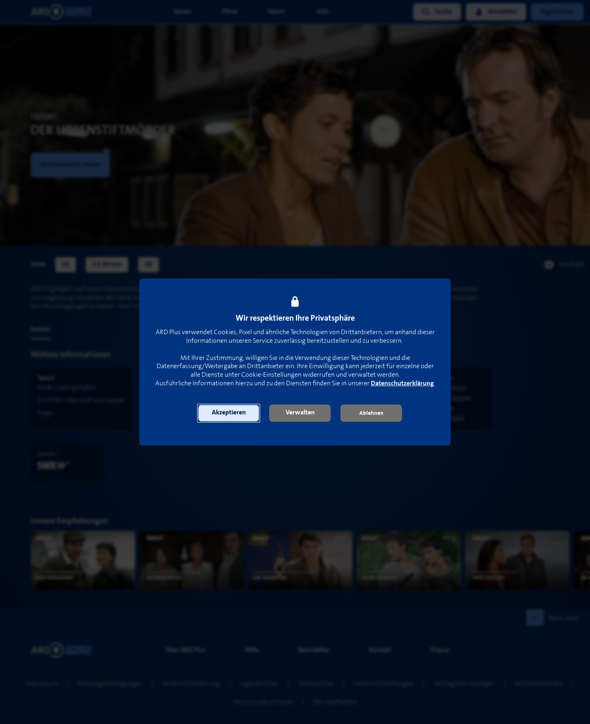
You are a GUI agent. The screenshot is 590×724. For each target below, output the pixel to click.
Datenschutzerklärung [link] (402, 383)
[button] (228, 413)
